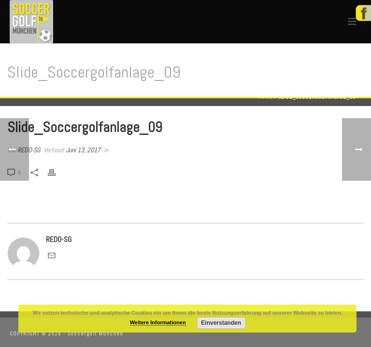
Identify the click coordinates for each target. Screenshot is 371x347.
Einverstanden (221, 323)
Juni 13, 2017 (83, 150)
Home (265, 97)
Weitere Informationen (158, 322)
